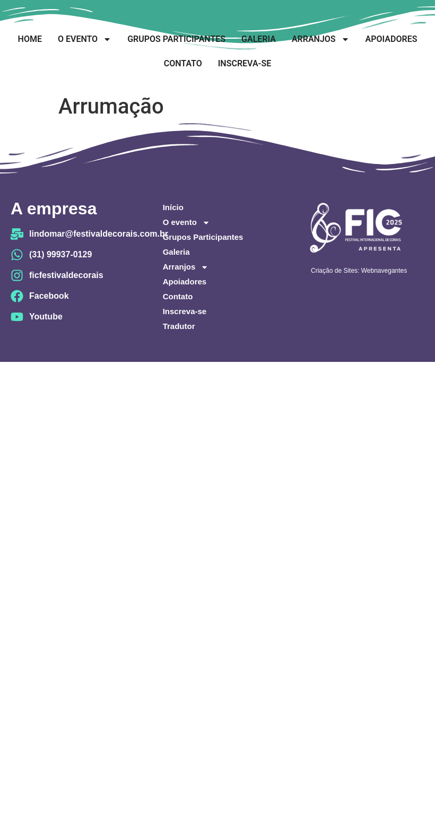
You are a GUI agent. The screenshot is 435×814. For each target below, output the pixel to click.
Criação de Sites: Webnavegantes (359, 270)
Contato (183, 63)
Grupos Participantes (176, 39)
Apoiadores (391, 39)
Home (30, 39)
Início (173, 207)
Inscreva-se (244, 63)
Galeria (258, 39)
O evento (84, 39)
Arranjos (321, 39)
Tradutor (179, 326)
